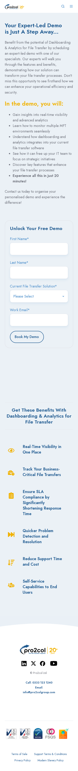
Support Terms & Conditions (50, 754)
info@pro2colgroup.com (39, 692)
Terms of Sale (19, 754)
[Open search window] (63, 6)
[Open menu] (71, 6)
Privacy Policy (22, 760)
